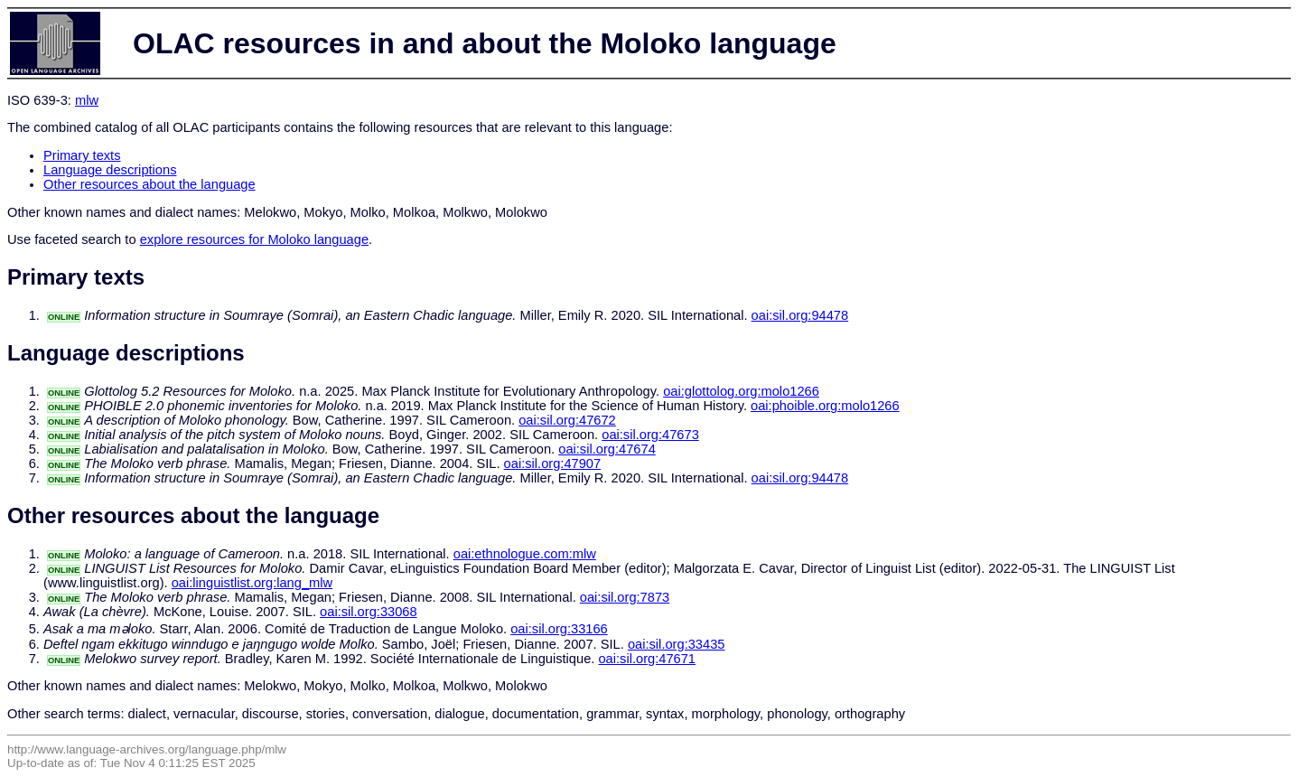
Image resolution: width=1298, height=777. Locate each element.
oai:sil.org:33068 (368, 611)
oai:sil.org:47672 (567, 420)
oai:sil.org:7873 (624, 597)
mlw (86, 100)
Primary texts (82, 155)
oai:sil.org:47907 (553, 463)
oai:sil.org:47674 (607, 449)
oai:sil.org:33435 (676, 644)
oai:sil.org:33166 (559, 629)
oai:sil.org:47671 (647, 658)
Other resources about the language (149, 184)
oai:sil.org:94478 (800, 315)
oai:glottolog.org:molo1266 (741, 391)
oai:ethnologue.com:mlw (524, 554)
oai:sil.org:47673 (650, 434)
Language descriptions (110, 170)
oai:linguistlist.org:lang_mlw (252, 583)
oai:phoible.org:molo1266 (825, 405)
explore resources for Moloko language (254, 239)
